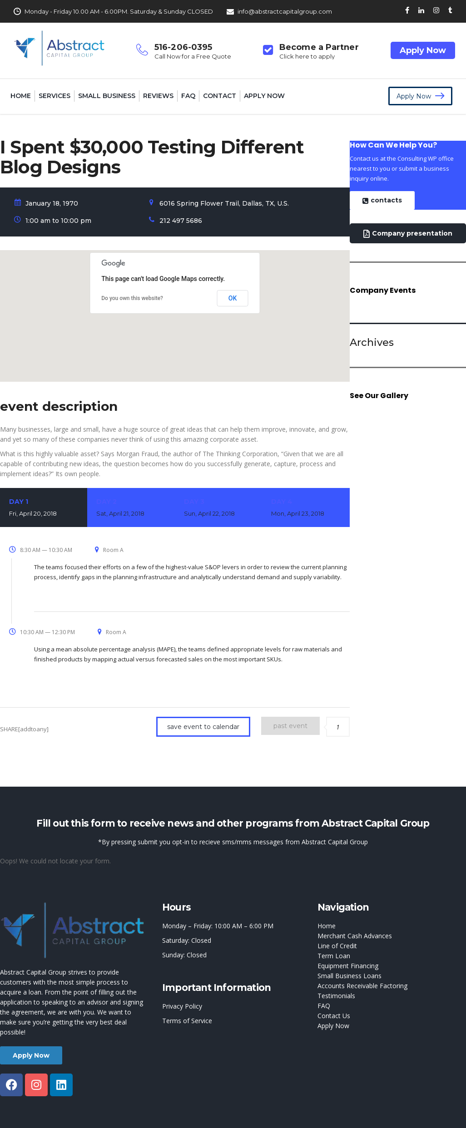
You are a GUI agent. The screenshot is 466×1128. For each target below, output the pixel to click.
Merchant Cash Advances (354, 935)
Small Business (106, 96)
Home (20, 96)
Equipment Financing (347, 965)
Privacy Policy (182, 1006)
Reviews (158, 96)
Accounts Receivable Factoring (362, 985)
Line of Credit (337, 945)
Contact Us (333, 1015)
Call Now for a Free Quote (192, 56)
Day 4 (305, 508)
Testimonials (336, 995)
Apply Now (423, 50)
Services (54, 96)
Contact (219, 96)
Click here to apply (307, 56)
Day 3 (218, 508)
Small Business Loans (349, 975)
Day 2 (130, 508)
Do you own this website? (132, 298)
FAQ (188, 96)
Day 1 (43, 508)
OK (232, 298)
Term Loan (333, 955)
